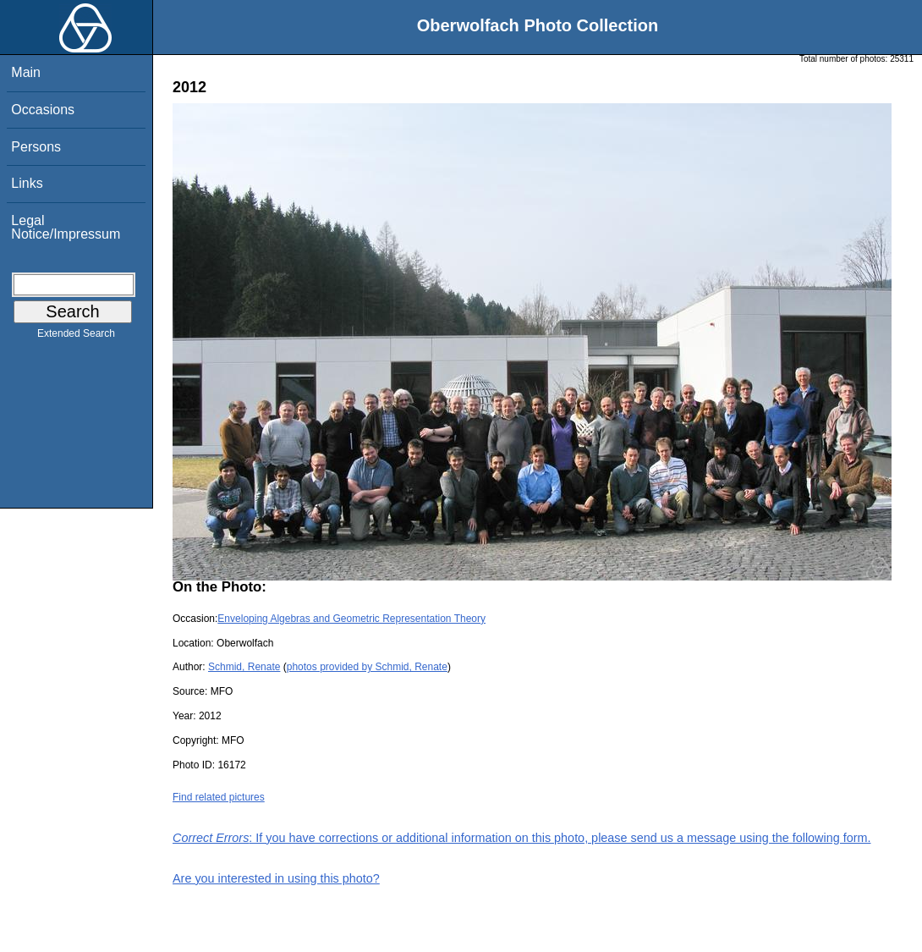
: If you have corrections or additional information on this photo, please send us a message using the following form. (522, 838)
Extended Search (76, 337)
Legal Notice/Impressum (65, 227)
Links (26, 183)
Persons (36, 147)
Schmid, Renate (244, 667)
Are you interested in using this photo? (276, 878)
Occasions (42, 109)
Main (26, 72)
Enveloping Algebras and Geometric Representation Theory (351, 619)
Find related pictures (219, 797)
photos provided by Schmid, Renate (367, 667)
